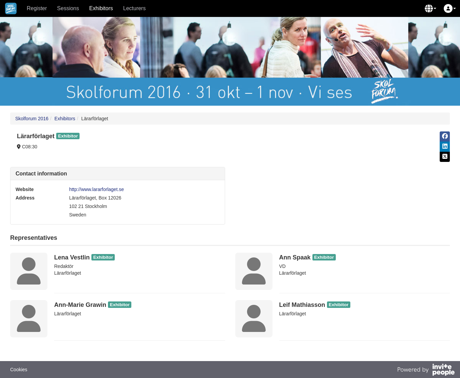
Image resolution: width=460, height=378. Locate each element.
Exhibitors (101, 8)
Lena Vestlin (72, 257)
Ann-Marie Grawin (80, 304)
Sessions (68, 8)
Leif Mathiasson (302, 304)
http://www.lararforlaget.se (96, 189)
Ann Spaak (295, 257)
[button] (430, 8)
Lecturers (134, 8)
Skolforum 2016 (31, 118)
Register (37, 8)
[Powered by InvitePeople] (426, 370)
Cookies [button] (18, 369)
